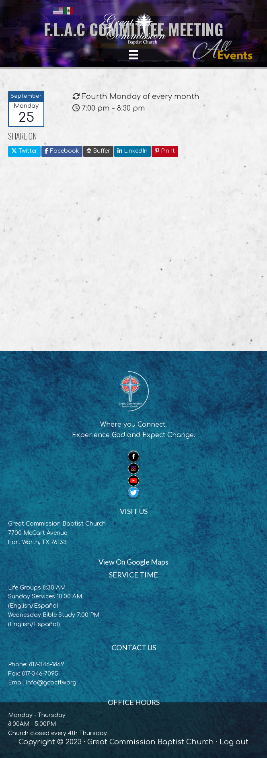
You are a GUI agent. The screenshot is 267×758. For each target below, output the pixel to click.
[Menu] (133, 55)
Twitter (24, 151)
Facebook (62, 151)
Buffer (98, 151)
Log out (234, 742)
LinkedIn (132, 151)
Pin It (165, 151)
